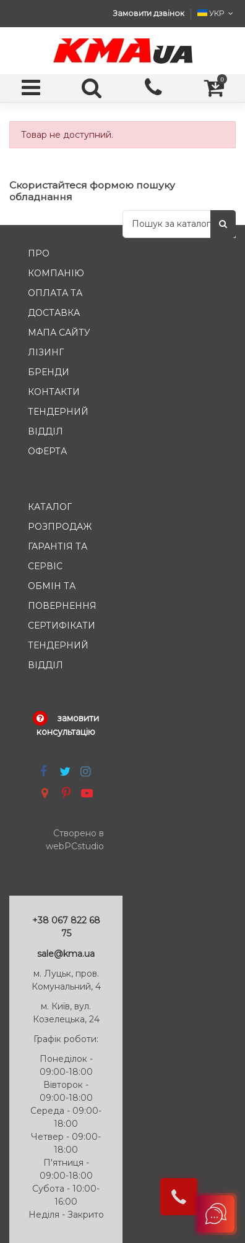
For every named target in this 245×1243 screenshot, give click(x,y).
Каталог (50, 506)
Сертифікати (61, 625)
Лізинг (46, 352)
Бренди (48, 372)
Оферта (47, 451)
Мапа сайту (59, 332)
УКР (216, 13)
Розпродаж (60, 526)
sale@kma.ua (66, 953)
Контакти (54, 391)
